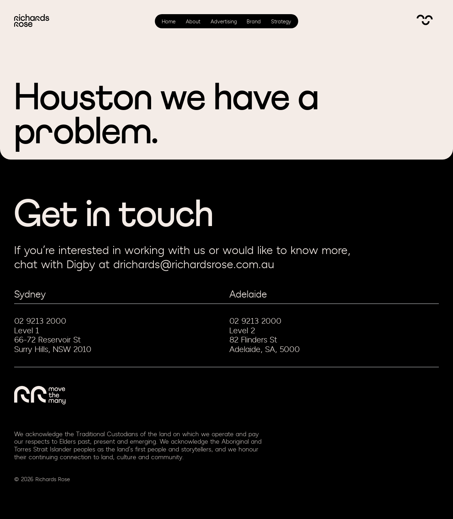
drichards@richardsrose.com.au (193, 265)
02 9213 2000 (40, 321)
